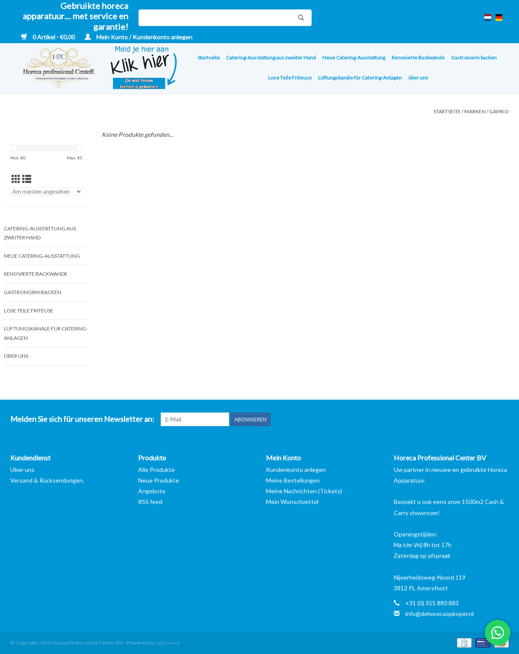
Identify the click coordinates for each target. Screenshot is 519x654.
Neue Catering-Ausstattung (353, 57)
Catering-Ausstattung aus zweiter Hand (271, 57)
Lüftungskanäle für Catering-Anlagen (360, 77)
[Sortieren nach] (46, 191)
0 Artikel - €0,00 (48, 37)
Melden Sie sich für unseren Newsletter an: (82, 419)
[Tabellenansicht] (16, 179)
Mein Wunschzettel (292, 501)
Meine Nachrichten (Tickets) (304, 491)
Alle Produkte (156, 469)
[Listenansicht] (26, 179)
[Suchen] (225, 17)
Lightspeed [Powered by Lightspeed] (167, 642)
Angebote (151, 491)
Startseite (209, 57)
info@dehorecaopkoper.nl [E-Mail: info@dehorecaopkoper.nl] (439, 613)
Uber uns (22, 469)
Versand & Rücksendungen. (47, 480)
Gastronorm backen (474, 57)
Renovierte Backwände (418, 57)
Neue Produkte (158, 480)
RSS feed (150, 501)
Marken (475, 111)
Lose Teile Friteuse (290, 77)
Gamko (499, 111)
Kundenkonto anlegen (296, 469)
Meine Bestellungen (293, 480)
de (498, 17)
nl (487, 17)
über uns (418, 77)
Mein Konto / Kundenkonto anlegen (138, 37)
